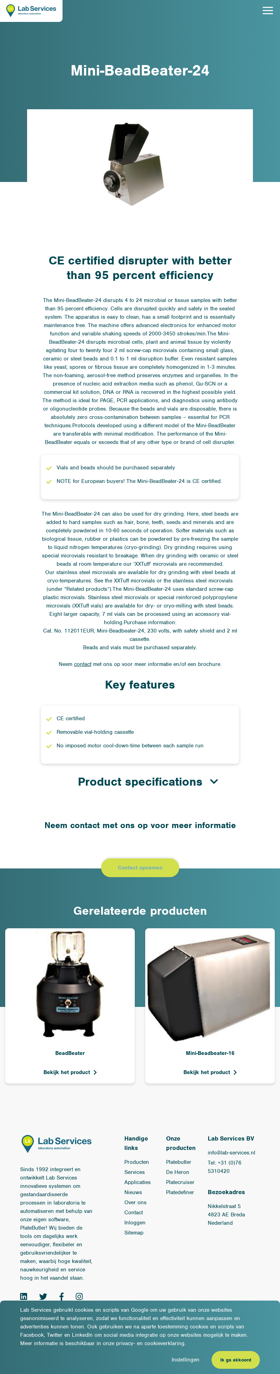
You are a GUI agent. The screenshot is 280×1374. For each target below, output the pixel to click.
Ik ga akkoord (235, 1360)
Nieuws (133, 1192)
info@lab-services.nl (231, 1152)
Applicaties (137, 1182)
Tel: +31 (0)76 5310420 (224, 1167)
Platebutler (178, 1162)
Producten (136, 1162)
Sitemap (133, 1232)
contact (82, 664)
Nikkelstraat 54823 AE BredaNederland (226, 1214)
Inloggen (135, 1222)
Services (134, 1172)
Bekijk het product (66, 1072)
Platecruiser (180, 1182)
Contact (133, 1212)
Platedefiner (180, 1192)
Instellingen (185, 1359)
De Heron (177, 1172)
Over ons (135, 1202)
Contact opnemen (140, 867)
